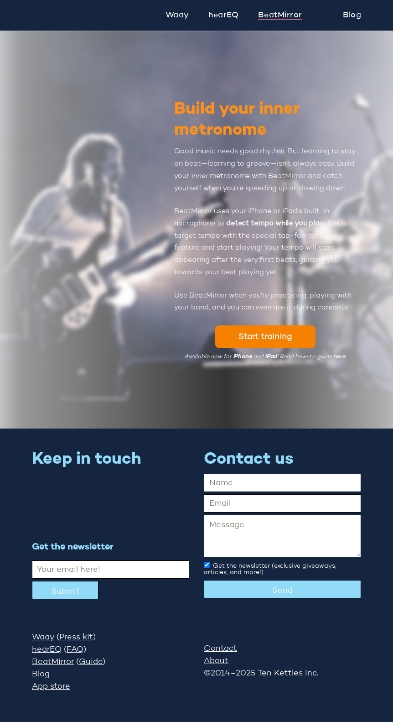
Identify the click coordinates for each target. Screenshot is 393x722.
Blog (352, 15)
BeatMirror (280, 15)
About (216, 661)
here (339, 357)
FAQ (75, 649)
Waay (177, 15)
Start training (265, 337)
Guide (91, 662)
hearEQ (223, 15)
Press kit (76, 637)
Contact (220, 648)
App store (51, 686)
